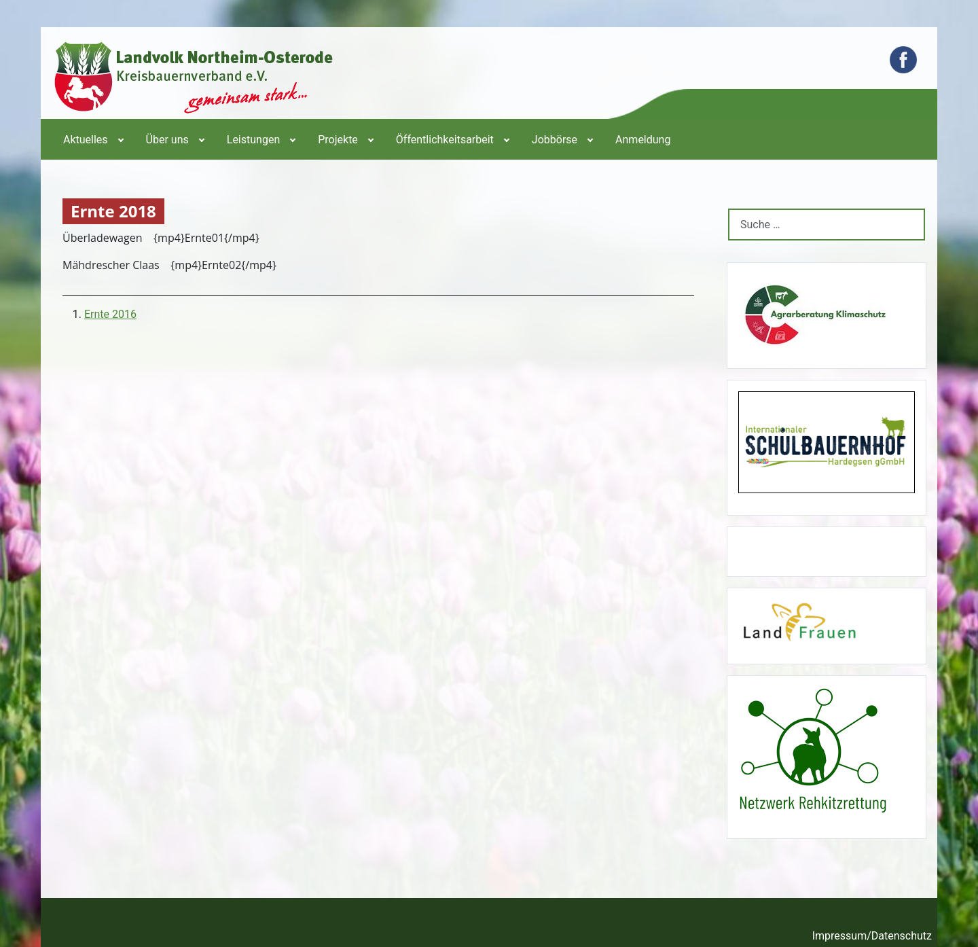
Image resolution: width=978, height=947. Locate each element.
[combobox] (826, 224)
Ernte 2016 (110, 314)
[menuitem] (92, 139)
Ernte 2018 (113, 211)
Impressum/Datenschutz (872, 935)
